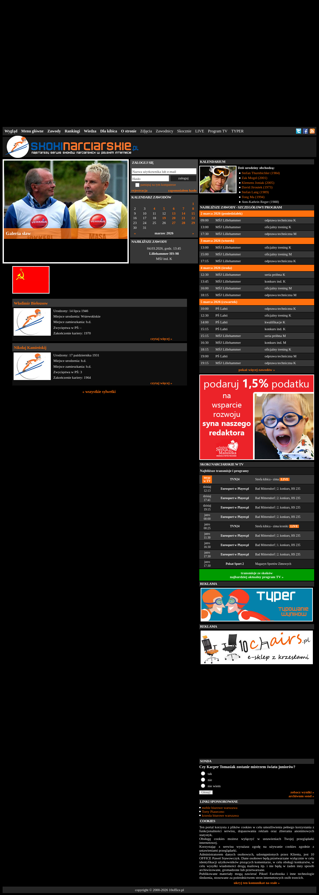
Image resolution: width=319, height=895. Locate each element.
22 (193, 218)
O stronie (128, 131)
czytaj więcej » (161, 339)
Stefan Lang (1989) (255, 192)
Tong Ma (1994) (253, 197)
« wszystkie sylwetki (99, 391)
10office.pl (176, 890)
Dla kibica (108, 131)
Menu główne (32, 131)
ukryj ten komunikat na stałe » (257, 883)
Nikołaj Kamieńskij (30, 347)
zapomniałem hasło (182, 190)
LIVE (199, 131)
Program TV (217, 131)
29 (193, 223)
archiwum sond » (301, 796)
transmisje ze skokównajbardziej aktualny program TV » (257, 575)
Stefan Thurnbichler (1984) (261, 173)
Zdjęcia (146, 131)
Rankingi (72, 131)
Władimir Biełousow (31, 303)
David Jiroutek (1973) (257, 187)
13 (174, 213)
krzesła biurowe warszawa (220, 815)
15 (193, 213)
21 (183, 218)
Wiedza (90, 131)
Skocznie (184, 131)
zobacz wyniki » (302, 792)
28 (183, 223)
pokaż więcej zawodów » (256, 370)
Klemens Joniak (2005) (258, 183)
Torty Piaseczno (213, 811)
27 (174, 223)
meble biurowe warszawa (219, 808)
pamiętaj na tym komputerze (158, 184)
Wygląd (11, 131)
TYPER (237, 131)
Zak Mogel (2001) (254, 178)
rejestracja (139, 190)
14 (183, 213)
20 (174, 218)
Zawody (54, 131)
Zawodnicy (164, 131)
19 (164, 218)
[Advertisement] (99, 62)
